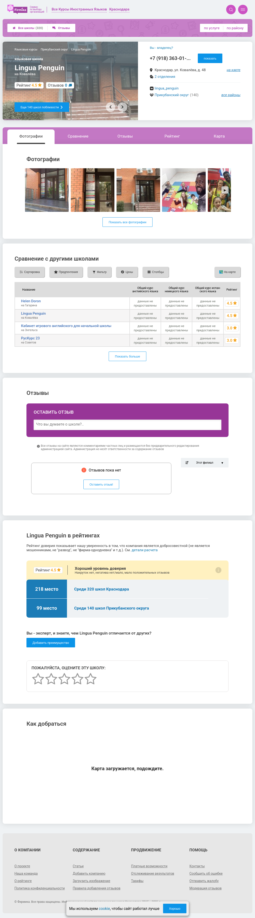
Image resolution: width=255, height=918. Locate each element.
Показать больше (127, 356)
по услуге (212, 28)
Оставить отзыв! (101, 484)
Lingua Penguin (33, 313)
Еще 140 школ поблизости (41, 107)
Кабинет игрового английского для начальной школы (66, 326)
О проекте (22, 866)
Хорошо (174, 908)
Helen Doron (31, 301)
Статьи (78, 866)
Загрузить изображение (91, 881)
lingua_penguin (166, 88)
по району (235, 28)
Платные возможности (149, 866)
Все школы (28, 28)
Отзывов (57, 85)
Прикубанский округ (172, 95)
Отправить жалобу (204, 881)
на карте (233, 70)
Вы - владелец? (161, 48)
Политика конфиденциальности (39, 888)
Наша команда (26, 873)
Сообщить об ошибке (206, 873)
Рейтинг (172, 136)
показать (210, 58)
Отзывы (61, 28)
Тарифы (137, 881)
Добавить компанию (89, 873)
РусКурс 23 (30, 338)
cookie (104, 908)
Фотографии (31, 136)
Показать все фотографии (127, 222)
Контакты (197, 866)
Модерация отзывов (205, 888)
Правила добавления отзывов (96, 888)
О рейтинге (23, 881)
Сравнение (78, 136)
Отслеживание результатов (152, 873)
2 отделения (165, 76)
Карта (219, 136)
